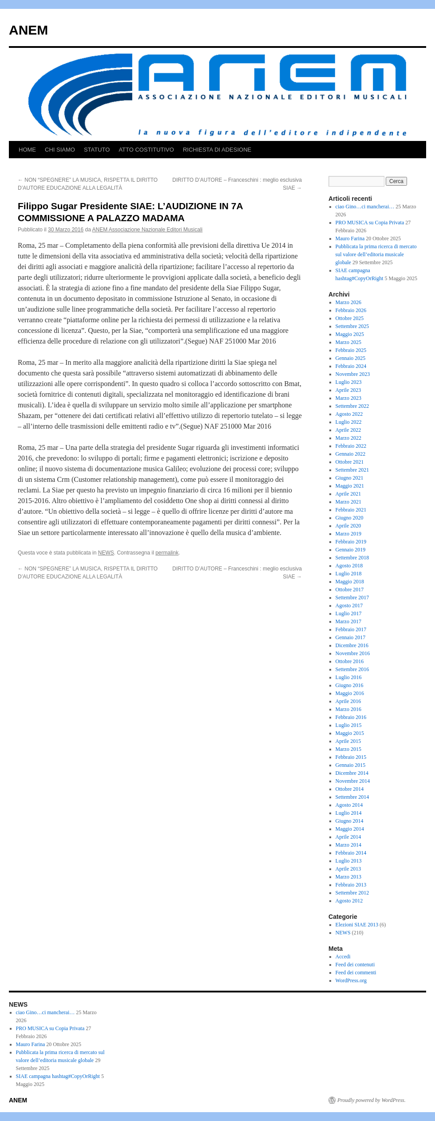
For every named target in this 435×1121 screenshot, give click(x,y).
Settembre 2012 (352, 893)
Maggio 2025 (350, 334)
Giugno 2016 (350, 685)
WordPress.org (351, 980)
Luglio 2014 (349, 813)
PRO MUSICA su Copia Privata (370, 222)
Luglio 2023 (349, 382)
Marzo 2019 (348, 534)
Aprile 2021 (348, 494)
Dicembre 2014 (352, 773)
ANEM (28, 30)
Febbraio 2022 (351, 446)
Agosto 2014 (349, 805)
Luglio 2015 (349, 725)
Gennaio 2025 (351, 358)
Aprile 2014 (348, 837)
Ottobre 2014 (350, 789)
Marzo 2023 (348, 398)
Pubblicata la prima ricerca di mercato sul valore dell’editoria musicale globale (376, 254)
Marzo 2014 (348, 845)
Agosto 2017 (349, 605)
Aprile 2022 (348, 430)
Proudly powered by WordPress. (371, 1100)
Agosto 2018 (349, 565)
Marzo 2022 (348, 438)
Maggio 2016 (350, 693)
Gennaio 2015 (351, 765)
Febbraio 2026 (351, 310)
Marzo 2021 (348, 502)
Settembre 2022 (352, 406)
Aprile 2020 (348, 526)
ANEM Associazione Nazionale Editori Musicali (147, 230)
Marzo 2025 (348, 342)
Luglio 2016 (349, 677)
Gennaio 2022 (351, 454)
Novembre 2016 (353, 653)
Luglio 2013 (349, 861)
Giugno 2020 (350, 518)
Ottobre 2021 (350, 462)
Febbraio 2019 (351, 542)
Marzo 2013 (348, 877)
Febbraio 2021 (351, 510)
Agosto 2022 (349, 414)
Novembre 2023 (353, 374)
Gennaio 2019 (351, 550)
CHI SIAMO (60, 149)
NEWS (106, 553)
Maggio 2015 (350, 733)
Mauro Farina (350, 238)
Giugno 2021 (350, 478)
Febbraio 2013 (351, 885)
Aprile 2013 (348, 869)
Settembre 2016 (352, 669)
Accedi (343, 956)
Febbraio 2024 (351, 366)
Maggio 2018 (350, 581)
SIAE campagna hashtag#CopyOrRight (58, 1076)
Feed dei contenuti (355, 964)
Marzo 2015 (348, 749)
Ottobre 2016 (350, 661)
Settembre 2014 (352, 797)
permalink (166, 553)
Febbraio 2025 (351, 350)
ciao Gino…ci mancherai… (365, 206)
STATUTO (97, 149)
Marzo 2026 (348, 302)
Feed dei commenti (356, 972)
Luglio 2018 (349, 573)
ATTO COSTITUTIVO (146, 149)
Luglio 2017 (349, 613)
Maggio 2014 (350, 829)
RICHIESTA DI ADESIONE (217, 149)
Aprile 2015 (348, 741)
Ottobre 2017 (350, 589)
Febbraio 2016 (351, 717)
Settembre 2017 (352, 597)
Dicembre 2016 (352, 645)
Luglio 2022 (349, 422)
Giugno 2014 (350, 821)
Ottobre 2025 (350, 318)
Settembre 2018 (352, 558)
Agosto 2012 (349, 901)
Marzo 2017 (348, 621)
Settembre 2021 (352, 470)
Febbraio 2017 (351, 629)
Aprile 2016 (348, 701)
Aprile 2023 (348, 390)
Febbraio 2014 (351, 853)
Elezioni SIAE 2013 (357, 925)
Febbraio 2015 (351, 757)
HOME (27, 149)
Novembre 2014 (353, 781)
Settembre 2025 (352, 326)
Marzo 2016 (348, 709)
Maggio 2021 (350, 486)
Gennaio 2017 (351, 637)
